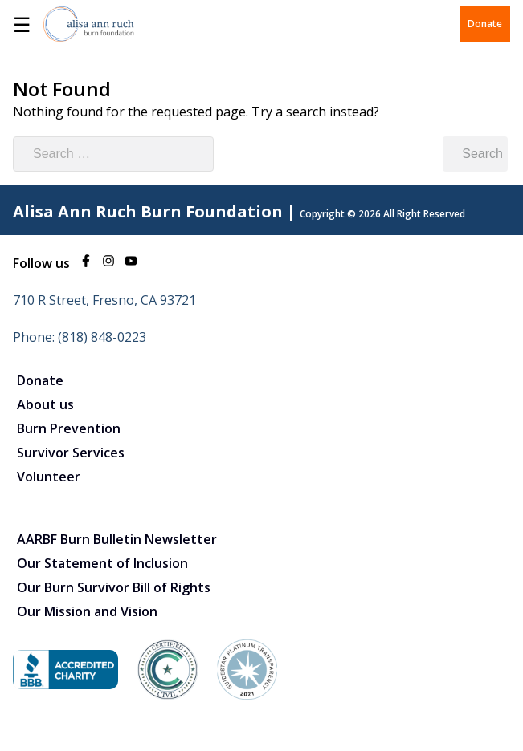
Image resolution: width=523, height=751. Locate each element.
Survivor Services (71, 452)
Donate (485, 23)
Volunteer (48, 476)
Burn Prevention (69, 428)
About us (45, 404)
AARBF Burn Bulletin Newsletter (117, 539)
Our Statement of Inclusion (102, 563)
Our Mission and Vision (87, 611)
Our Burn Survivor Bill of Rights (113, 587)
